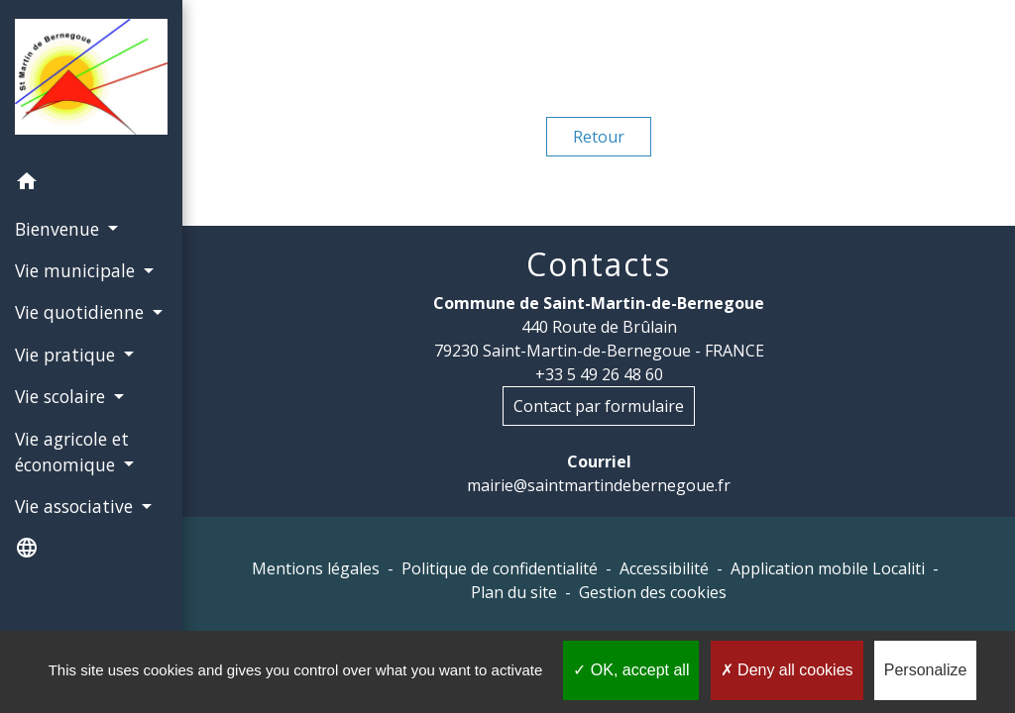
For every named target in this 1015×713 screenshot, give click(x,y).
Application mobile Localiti (828, 568)
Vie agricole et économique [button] (72, 451)
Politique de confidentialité (499, 568)
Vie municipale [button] (77, 270)
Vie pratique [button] (67, 354)
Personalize (925, 670)
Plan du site (514, 592)
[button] (91, 184)
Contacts (598, 264)
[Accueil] (91, 80)
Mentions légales (316, 568)
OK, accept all (631, 670)
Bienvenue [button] (59, 229)
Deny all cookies (787, 670)
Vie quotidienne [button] (82, 312)
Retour (598, 137)
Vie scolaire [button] (62, 396)
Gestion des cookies (653, 592)
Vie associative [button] (76, 506)
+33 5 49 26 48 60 (599, 374)
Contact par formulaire (598, 406)
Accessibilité (664, 568)
